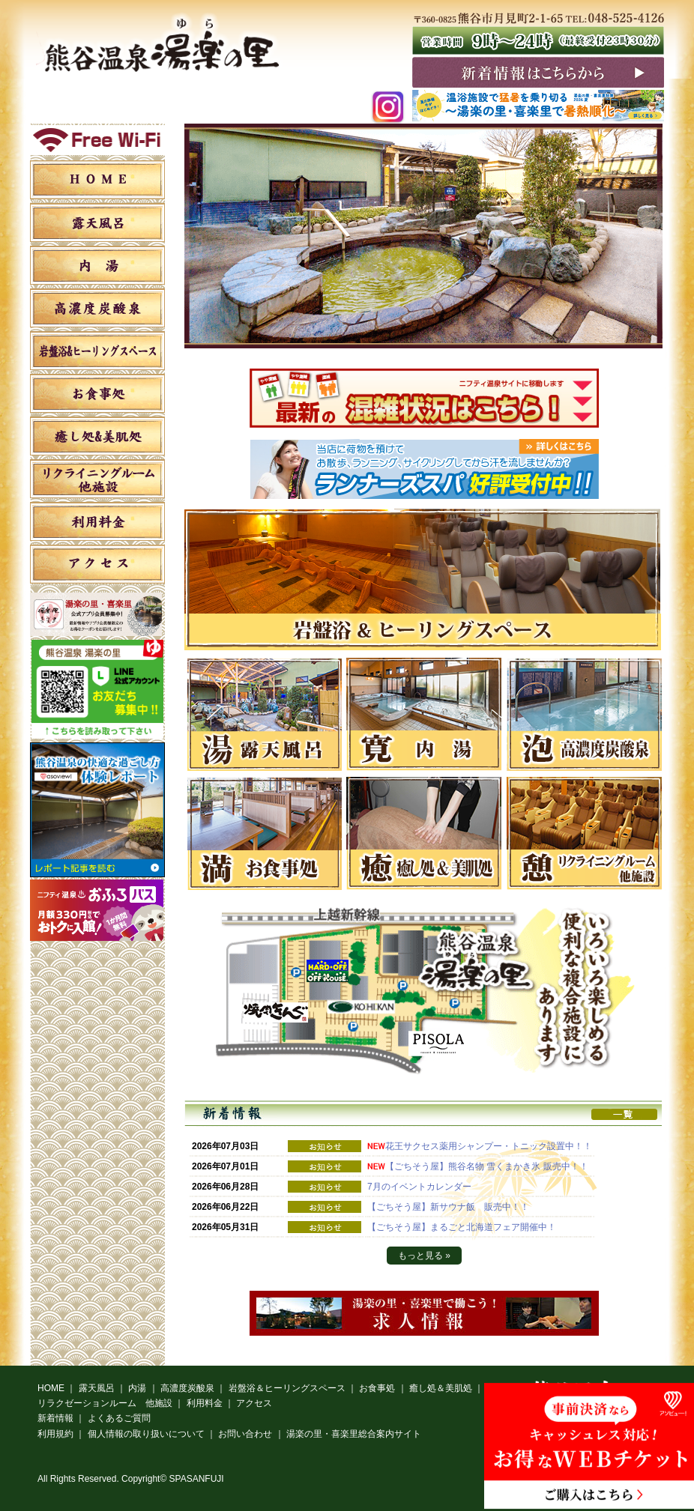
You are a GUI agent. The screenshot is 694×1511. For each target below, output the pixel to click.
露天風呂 (97, 222)
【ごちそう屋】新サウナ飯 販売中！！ (448, 1207)
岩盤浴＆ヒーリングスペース (97, 350)
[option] (424, 579)
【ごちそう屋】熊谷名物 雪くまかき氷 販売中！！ (486, 1166)
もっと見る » (424, 1255)
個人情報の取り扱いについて (146, 1434)
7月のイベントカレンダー (419, 1186)
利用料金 (97, 521)
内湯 (97, 265)
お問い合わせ (245, 1434)
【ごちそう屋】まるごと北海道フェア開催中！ (466, 1227)
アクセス (97, 564)
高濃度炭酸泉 (97, 307)
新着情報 (55, 1418)
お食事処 (97, 393)
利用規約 (55, 1434)
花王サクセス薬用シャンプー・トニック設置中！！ (488, 1146)
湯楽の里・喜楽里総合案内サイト (353, 1434)
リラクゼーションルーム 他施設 (97, 478)
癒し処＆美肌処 (97, 436)
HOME (97, 179)
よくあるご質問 (119, 1418)
